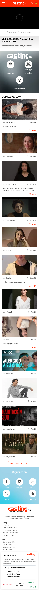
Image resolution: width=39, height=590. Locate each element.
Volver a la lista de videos (18, 463)
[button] (32, 3)
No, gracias (7, 585)
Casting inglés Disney (10, 343)
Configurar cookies (19, 585)
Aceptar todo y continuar (31, 585)
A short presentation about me (14, 282)
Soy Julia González (9, 126)
